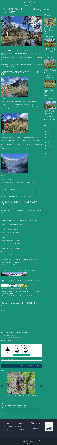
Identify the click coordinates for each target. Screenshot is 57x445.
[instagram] (23, 5)
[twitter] (27, 5)
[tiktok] (31, 5)
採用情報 (17, 440)
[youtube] (29, 5)
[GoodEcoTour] (49, 422)
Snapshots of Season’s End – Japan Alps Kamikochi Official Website (11, 405)
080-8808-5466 (35, 428)
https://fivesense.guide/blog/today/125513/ (26, 407)
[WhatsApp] (29, 366)
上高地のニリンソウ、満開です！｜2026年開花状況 (50, 71)
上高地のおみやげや (6, 248)
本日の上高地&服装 (16, 359)
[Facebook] (22, 366)
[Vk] (35, 366)
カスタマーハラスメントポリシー (35, 440)
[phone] (33, 5)
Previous (36, 15)
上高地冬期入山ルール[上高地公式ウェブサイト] (10, 264)
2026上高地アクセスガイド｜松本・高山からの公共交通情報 (50, 111)
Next (40, 15)
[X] (24, 366)
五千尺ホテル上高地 (6, 229)
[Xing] (38, 366)
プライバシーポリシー (24, 440)
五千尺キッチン (5, 237)
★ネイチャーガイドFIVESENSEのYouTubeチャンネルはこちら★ (14, 332)
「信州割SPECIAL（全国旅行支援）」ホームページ (28, 295)
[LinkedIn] (28, 366)
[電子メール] (40, 366)
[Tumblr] (31, 366)
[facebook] (25, 5)
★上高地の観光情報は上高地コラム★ (8, 335)
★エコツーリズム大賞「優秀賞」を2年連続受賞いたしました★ (13, 337)
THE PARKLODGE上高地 (7, 232)
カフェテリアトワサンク (7, 243)
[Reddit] (26, 366)
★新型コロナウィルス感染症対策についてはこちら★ (11, 340)
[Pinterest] (33, 366)
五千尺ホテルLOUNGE (6, 240)
